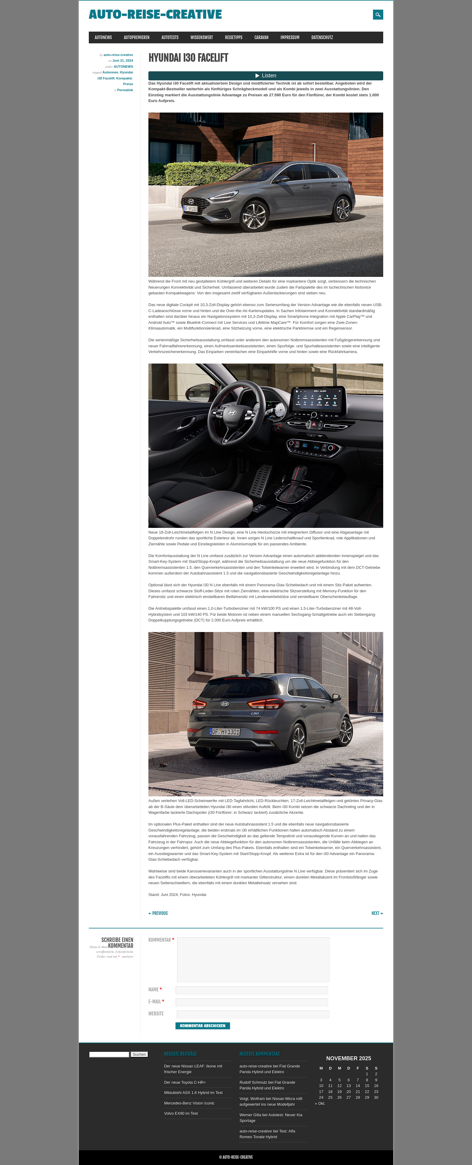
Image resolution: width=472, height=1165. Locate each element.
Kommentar (162, 940)
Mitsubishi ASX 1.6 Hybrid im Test (193, 1092)
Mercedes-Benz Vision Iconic (189, 1103)
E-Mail (157, 1002)
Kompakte (124, 78)
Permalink (125, 90)
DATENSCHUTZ (322, 37)
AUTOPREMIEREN (137, 37)
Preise (128, 84)
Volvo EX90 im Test (181, 1113)
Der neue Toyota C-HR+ (185, 1082)
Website (155, 1014)
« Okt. (320, 1103)
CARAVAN (261, 37)
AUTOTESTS (170, 37)
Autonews (111, 72)
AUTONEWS (103, 37)
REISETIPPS (234, 37)
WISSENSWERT (202, 37)
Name (155, 990)
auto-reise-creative (155, 15)
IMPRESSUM (290, 37)
